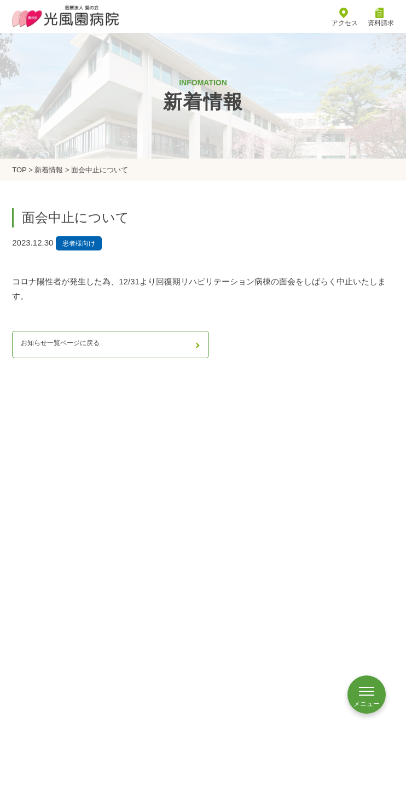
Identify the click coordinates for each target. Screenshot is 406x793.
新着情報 (48, 170)
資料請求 (381, 17)
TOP (19, 170)
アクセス (345, 17)
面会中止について (99, 170)
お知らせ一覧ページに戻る (60, 343)
